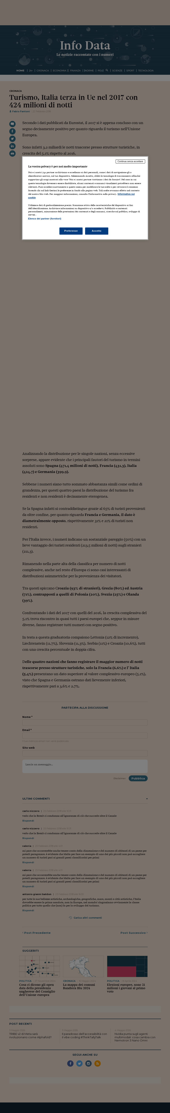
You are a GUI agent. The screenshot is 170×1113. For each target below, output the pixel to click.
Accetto (97, 231)
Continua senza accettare (130, 161)
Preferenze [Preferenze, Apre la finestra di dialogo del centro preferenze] (71, 231)
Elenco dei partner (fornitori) (44, 218)
